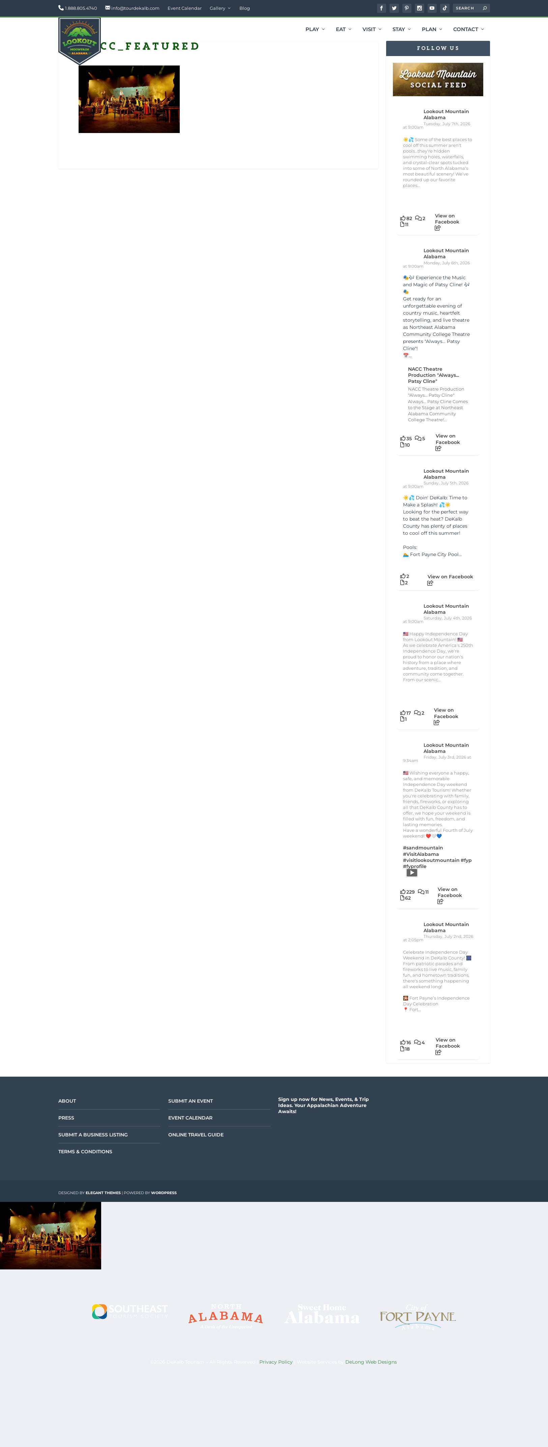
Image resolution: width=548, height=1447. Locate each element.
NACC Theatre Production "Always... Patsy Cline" (433, 375)
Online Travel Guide (196, 1135)
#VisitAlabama (421, 854)
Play (312, 29)
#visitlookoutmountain (431, 860)
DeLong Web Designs (371, 1362)
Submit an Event (190, 1101)
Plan (429, 29)
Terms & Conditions (85, 1152)
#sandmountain (423, 848)
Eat (341, 29)
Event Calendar (185, 8)
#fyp (466, 860)
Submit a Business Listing (93, 1135)
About (67, 1101)
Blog (244, 8)
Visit (369, 29)
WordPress (164, 1192)
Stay (399, 29)
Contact (465, 29)
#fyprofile (415, 866)
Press (66, 1118)
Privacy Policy (276, 1362)
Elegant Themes (103, 1192)
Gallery (217, 8)
